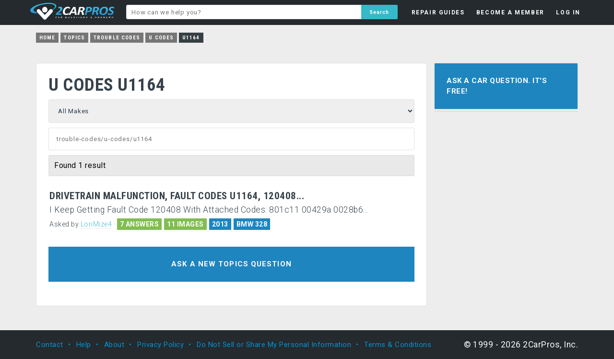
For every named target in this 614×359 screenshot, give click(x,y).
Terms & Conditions (397, 344)
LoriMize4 (96, 224)
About (114, 344)
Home (47, 38)
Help (83, 344)
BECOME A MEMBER (510, 12)
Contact (49, 344)
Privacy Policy (160, 344)
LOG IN (568, 12)
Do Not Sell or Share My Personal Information (274, 344)
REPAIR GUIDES (438, 12)
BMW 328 (252, 224)
